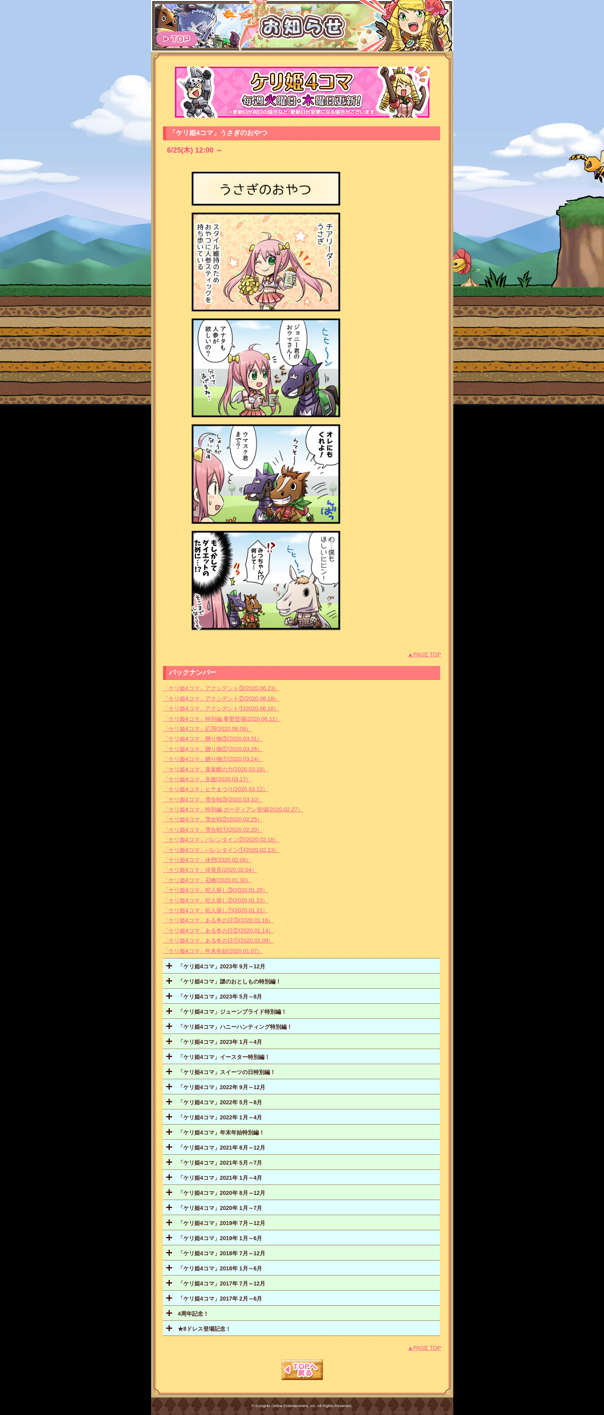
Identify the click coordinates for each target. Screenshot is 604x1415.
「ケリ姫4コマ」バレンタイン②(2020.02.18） (221, 839)
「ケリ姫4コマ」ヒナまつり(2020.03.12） (215, 789)
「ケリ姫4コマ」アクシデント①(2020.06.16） (221, 708)
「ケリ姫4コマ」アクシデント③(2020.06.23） (221, 688)
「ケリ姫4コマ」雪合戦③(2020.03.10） (213, 799)
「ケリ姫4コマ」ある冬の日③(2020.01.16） (218, 920)
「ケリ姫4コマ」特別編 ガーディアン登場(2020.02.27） (233, 809)
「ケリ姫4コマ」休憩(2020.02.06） (207, 860)
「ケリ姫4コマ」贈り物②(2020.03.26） (213, 749)
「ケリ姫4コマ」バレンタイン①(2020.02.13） (221, 850)
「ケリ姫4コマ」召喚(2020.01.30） (207, 880)
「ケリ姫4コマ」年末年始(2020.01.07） (213, 951)
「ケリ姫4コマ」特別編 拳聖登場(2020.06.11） (222, 719)
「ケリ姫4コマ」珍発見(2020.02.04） (210, 870)
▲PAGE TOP (424, 654)
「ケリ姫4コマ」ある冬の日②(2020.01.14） (218, 930)
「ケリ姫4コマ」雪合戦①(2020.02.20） (213, 830)
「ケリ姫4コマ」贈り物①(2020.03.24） (213, 759)
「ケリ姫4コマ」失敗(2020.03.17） (207, 779)
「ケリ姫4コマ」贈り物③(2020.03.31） (213, 739)
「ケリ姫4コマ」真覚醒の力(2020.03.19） (215, 769)
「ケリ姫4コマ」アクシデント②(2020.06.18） (221, 698)
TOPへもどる (302, 1369)
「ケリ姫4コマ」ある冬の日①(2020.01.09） (218, 940)
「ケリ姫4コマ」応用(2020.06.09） (207, 729)
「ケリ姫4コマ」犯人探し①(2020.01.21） (215, 910)
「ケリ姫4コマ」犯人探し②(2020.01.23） (215, 900)
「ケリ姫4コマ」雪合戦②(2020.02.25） (213, 819)
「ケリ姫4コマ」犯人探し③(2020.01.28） (215, 890)
